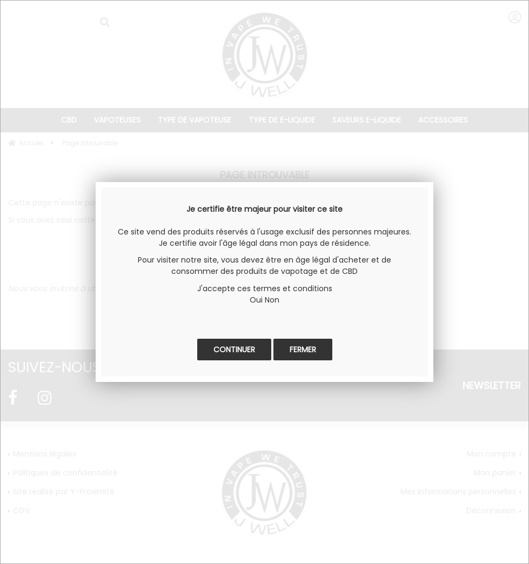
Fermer (303, 349)
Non (272, 299)
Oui (256, 299)
